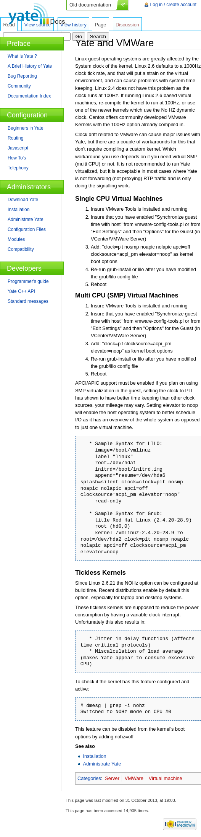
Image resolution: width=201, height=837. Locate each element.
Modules (16, 239)
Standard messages (28, 301)
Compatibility (21, 249)
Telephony (18, 168)
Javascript (18, 148)
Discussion (127, 25)
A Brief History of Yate (30, 66)
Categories (89, 778)
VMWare (134, 778)
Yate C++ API (21, 291)
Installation (94, 756)
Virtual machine (165, 778)
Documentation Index (29, 96)
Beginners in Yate (25, 128)
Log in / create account (173, 4)
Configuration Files (27, 229)
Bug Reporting (22, 76)
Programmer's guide (28, 281)
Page (100, 25)
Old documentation (90, 5)
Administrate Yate (102, 764)
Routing (15, 138)
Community (19, 86)
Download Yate (23, 199)
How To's (17, 158)
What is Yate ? (22, 56)
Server (112, 778)
